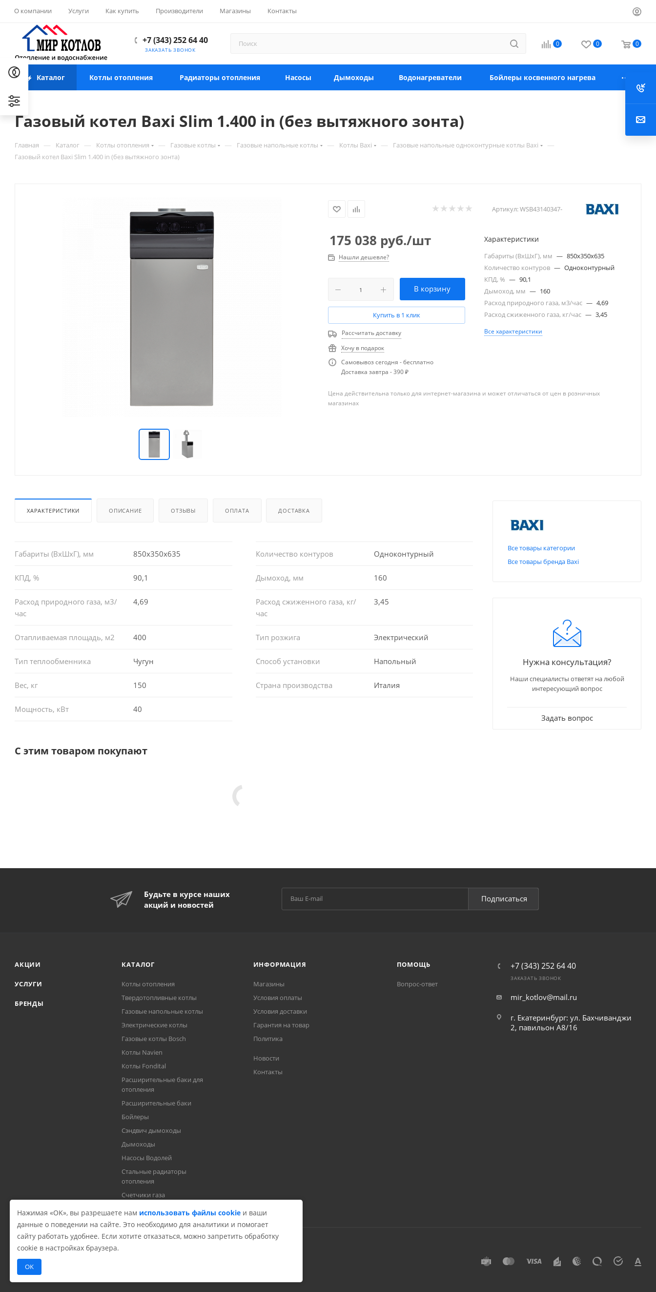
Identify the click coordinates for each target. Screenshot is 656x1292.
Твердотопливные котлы (159, 997)
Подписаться (504, 898)
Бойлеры (135, 1116)
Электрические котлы (154, 1025)
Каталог (138, 964)
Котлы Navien (142, 1052)
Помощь (413, 964)
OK (29, 1266)
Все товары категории (541, 547)
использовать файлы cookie (190, 1212)
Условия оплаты (277, 997)
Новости (266, 1058)
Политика (268, 1038)
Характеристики (53, 510)
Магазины (269, 983)
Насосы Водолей (147, 1157)
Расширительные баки (156, 1103)
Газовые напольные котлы (162, 1011)
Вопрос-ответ (417, 983)
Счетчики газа (143, 1194)
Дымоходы (138, 1144)
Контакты (268, 1071)
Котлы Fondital (144, 1066)
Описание (125, 510)
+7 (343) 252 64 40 (175, 40)
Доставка (293, 510)
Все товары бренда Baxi (543, 561)
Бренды (29, 1003)
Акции (28, 964)
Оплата (237, 510)
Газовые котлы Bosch (154, 1038)
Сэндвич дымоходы (151, 1130)
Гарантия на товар (281, 1025)
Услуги (28, 983)
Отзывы (183, 510)
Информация (280, 964)
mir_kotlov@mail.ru (544, 997)
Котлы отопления (148, 983)
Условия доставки (280, 1011)
